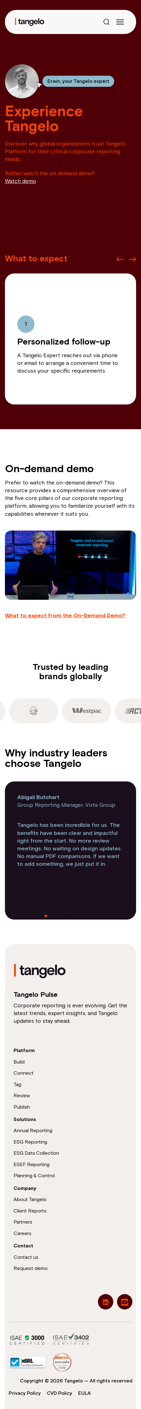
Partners (23, 1222)
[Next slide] (132, 259)
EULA (84, 1393)
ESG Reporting (30, 1142)
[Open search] (106, 22)
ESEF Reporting (32, 1164)
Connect (24, 1073)
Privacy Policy (25, 1393)
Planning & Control (34, 1175)
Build (19, 1062)
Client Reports (30, 1210)
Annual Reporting (33, 1130)
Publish (22, 1107)
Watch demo (20, 181)
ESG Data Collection (36, 1153)
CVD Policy (59, 1393)
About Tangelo (30, 1199)
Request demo (31, 1268)
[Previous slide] (120, 259)
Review (22, 1095)
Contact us (26, 1257)
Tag (17, 1084)
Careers (22, 1233)
